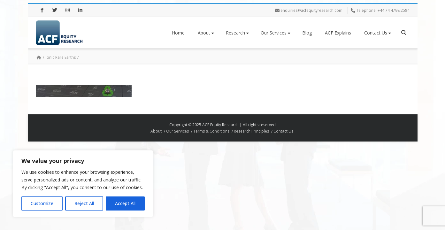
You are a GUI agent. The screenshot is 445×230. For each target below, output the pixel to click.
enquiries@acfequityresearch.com (311, 10)
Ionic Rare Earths (61, 57)
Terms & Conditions (211, 131)
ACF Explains (338, 33)
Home (178, 33)
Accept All (125, 203)
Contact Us (377, 33)
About (206, 33)
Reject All (84, 203)
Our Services (275, 33)
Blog (307, 33)
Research (237, 33)
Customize (42, 203)
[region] (83, 183)
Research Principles (251, 131)
